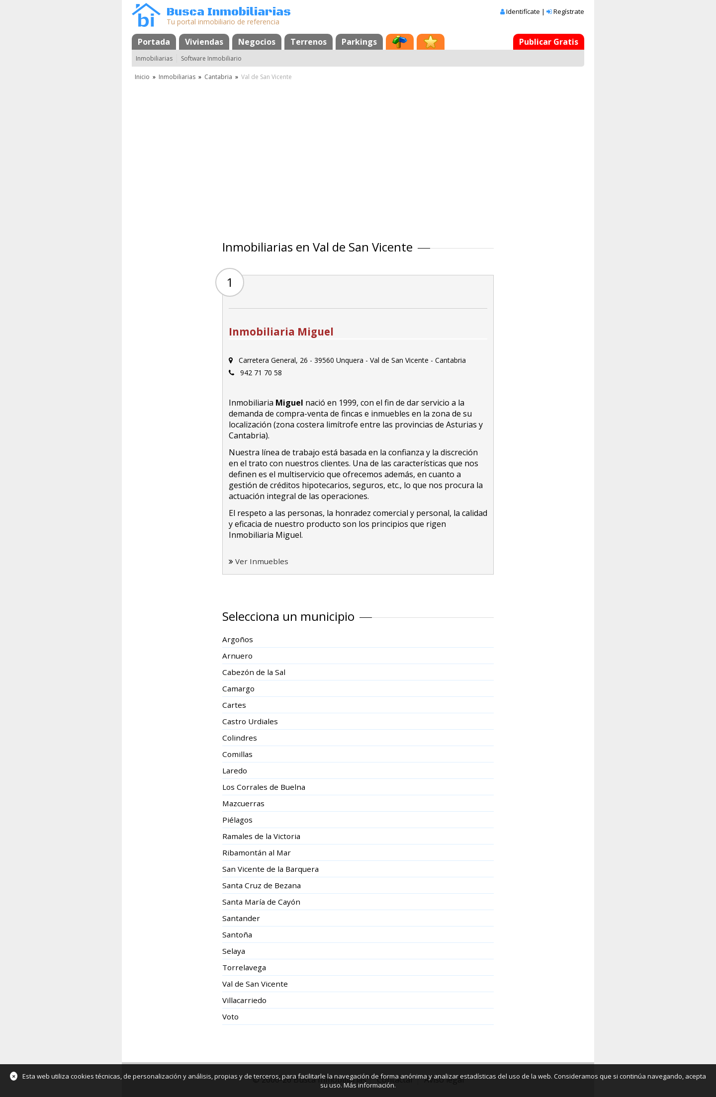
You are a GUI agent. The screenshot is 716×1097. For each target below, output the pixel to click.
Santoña (237, 934)
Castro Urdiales (250, 721)
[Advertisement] (358, 156)
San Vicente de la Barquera (270, 869)
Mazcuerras (243, 803)
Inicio (142, 77)
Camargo (238, 688)
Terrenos (308, 41)
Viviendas (204, 41)
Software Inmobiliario (211, 58)
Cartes (234, 705)
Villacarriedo (244, 1000)
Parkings (359, 41)
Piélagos (237, 820)
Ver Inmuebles (261, 561)
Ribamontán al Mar (256, 852)
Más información (369, 1085)
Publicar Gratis (548, 41)
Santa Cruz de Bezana (261, 885)
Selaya (233, 951)
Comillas (237, 754)
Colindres (239, 738)
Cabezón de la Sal (253, 672)
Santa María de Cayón (261, 902)
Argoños (237, 639)
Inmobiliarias (154, 58)
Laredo (234, 770)
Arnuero (237, 656)
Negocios (256, 41)
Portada (154, 41)
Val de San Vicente (255, 984)
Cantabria (218, 77)
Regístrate (568, 11)
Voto (230, 1016)
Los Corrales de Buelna (263, 787)
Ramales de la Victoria (261, 836)
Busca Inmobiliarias (229, 12)
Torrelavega (244, 967)
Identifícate (523, 11)
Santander (241, 918)
